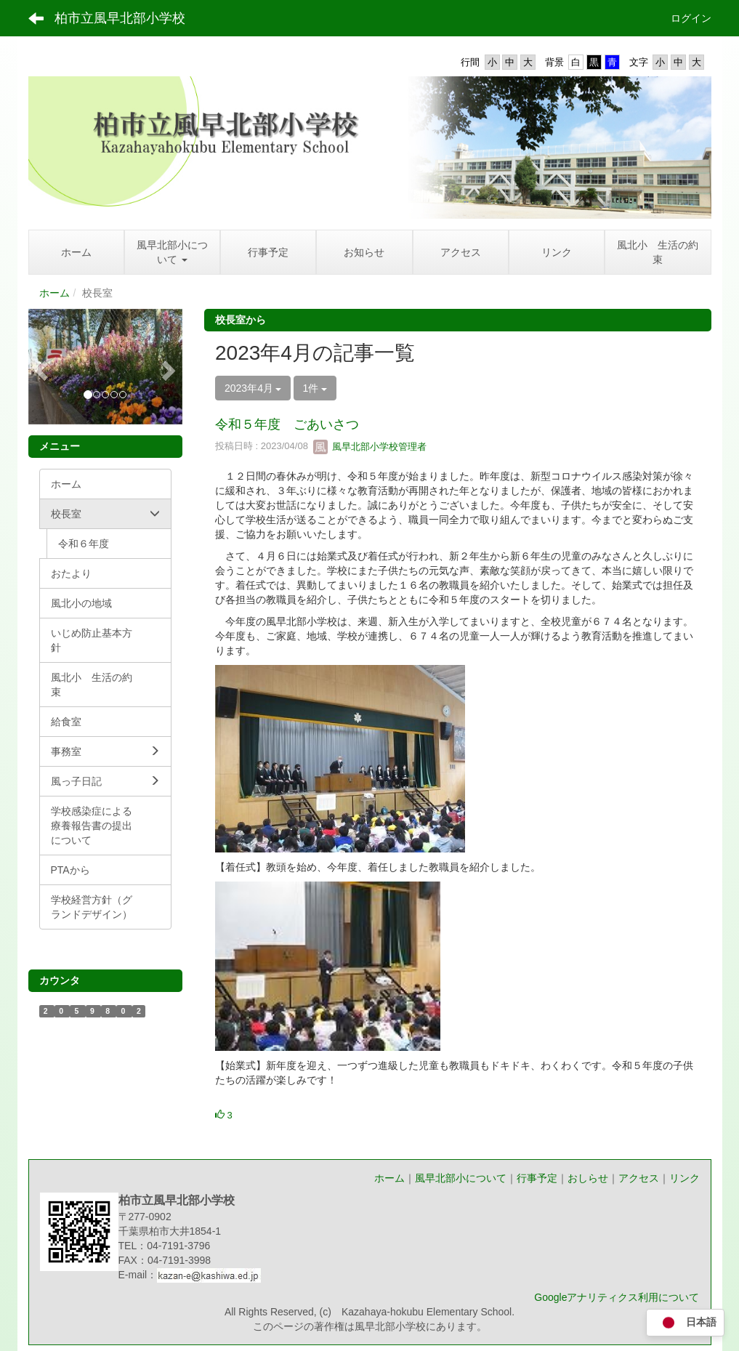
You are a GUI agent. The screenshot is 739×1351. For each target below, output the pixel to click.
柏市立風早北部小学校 (119, 18)
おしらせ (588, 1178)
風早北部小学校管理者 (370, 446)
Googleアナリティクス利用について (616, 1297)
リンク (684, 1178)
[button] (40, 366)
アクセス (638, 1178)
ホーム (54, 293)
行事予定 (537, 1178)
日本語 (685, 1323)
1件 (315, 388)
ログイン (691, 18)
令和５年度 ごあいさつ (287, 424)
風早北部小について (460, 1178)
